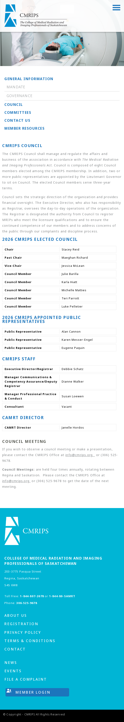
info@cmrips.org (80, 455)
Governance (19, 95)
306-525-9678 (26, 603)
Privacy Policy (22, 632)
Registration (21, 623)
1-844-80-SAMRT (62, 596)
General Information (29, 78)
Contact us (17, 120)
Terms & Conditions (30, 640)
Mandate (16, 87)
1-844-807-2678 (32, 596)
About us (15, 615)
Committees (17, 112)
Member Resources (24, 128)
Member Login (32, 692)
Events (13, 671)
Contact (15, 649)
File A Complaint (25, 679)
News (10, 662)
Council (13, 104)
